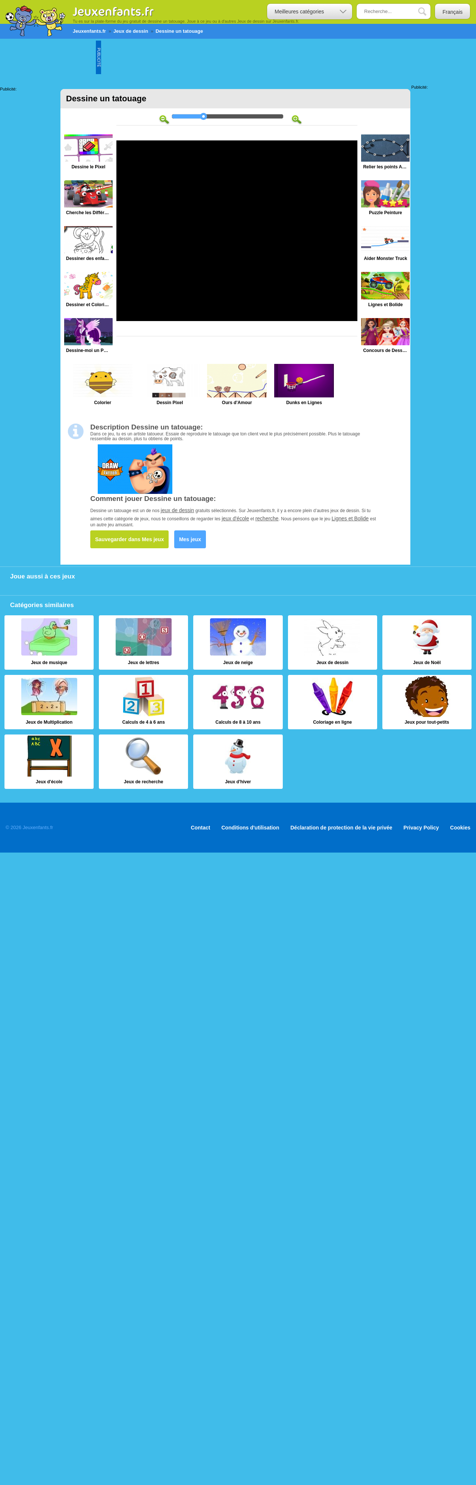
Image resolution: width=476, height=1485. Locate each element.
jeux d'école (235, 518)
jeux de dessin (177, 510)
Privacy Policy (421, 828)
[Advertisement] (237, 57)
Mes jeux (190, 539)
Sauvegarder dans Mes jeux (129, 539)
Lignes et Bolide (350, 518)
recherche (266, 518)
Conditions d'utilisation (250, 828)
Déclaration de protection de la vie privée (341, 828)
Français (452, 12)
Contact (200, 828)
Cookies (460, 828)
